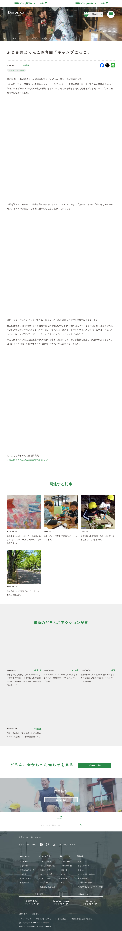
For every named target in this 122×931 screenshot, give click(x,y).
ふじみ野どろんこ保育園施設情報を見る (27, 460)
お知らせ (81, 870)
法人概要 (23, 874)
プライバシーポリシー (44, 919)
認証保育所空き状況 (85, 883)
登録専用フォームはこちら (29, 914)
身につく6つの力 (46, 874)
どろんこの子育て (45, 856)
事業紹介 (64, 878)
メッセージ (24, 861)
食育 (62, 883)
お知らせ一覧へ (94, 765)
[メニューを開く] (111, 14)
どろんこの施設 (25, 878)
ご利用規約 (62, 919)
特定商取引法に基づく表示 (81, 919)
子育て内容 (44, 883)
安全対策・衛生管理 (47, 887)
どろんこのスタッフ (27, 870)
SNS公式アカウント (67, 844)
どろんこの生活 (45, 878)
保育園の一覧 (65, 861)
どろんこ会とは (24, 856)
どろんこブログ (17, 38)
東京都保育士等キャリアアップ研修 (90, 887)
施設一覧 (64, 870)
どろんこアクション (85, 861)
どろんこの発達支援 (47, 866)
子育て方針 (24, 866)
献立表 (63, 874)
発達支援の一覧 (66, 866)
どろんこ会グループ (28, 844)
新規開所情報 (83, 878)
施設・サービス (65, 856)
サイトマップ (26, 919)
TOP (3, 38)
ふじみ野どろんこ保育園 (16, 70)
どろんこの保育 (45, 861)
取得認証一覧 (24, 883)
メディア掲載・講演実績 (86, 874)
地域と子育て (45, 870)
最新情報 (80, 856)
